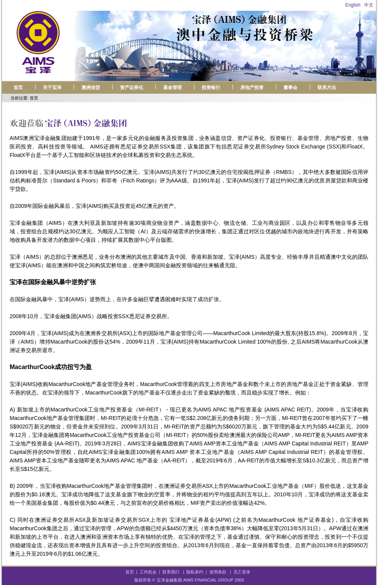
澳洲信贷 (90, 87)
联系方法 (326, 87)
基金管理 (172, 87)
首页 (18, 87)
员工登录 (241, 572)
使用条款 (217, 572)
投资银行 (211, 87)
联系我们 (170, 572)
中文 (368, 5)
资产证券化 (131, 87)
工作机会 (148, 572)
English (352, 5)
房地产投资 (251, 87)
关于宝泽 (52, 87)
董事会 (290, 87)
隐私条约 (194, 572)
